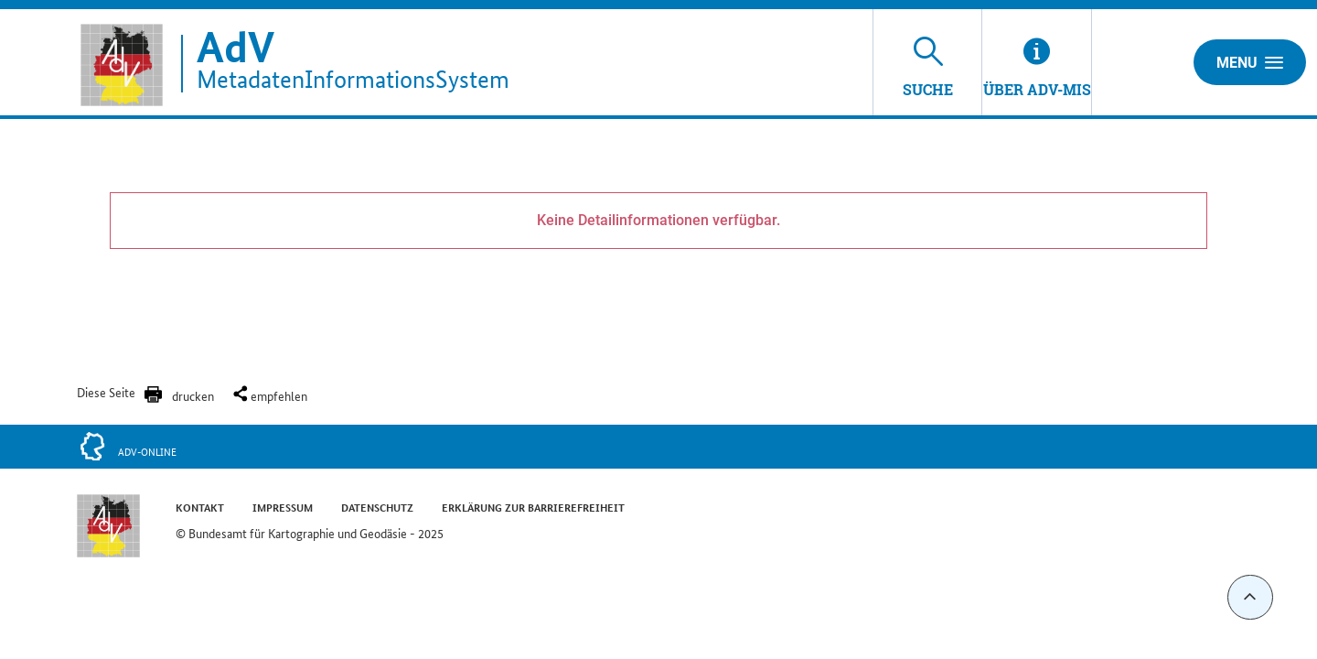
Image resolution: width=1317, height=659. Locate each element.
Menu (1249, 62)
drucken (193, 395)
